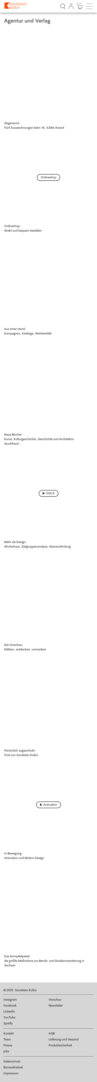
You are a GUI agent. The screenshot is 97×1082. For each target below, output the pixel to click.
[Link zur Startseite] (17, 6)
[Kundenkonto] (71, 6)
